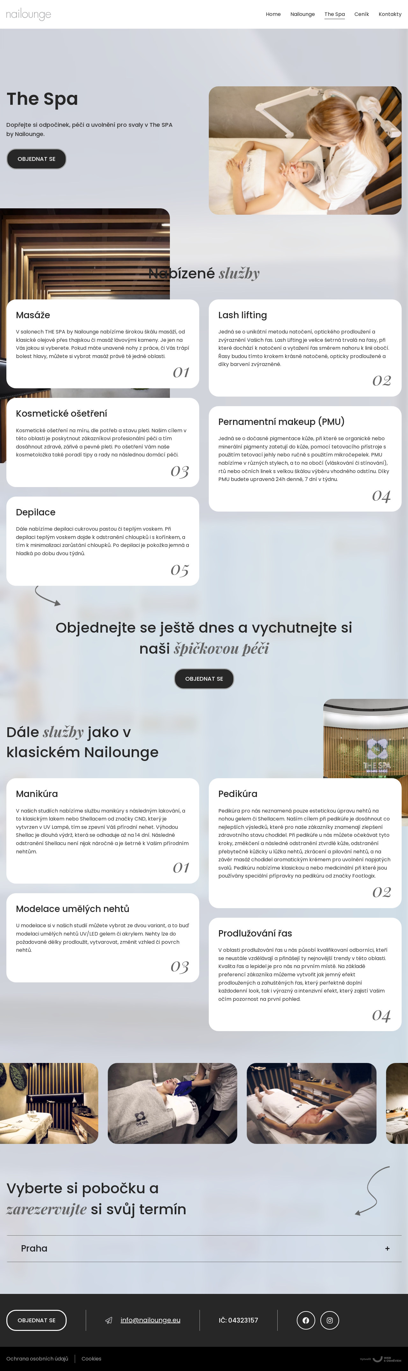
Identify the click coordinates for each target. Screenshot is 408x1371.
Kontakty (390, 14)
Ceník (361, 14)
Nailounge (302, 14)
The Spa (334, 14)
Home (273, 14)
